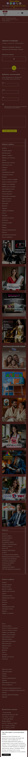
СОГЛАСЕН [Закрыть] (6, 755)
